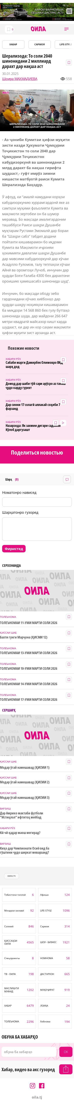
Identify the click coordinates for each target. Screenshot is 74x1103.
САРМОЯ (39, 44)
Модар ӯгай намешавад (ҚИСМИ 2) (25, 782)
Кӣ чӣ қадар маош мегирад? (20, 833)
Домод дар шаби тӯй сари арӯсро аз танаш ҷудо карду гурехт (36, 386)
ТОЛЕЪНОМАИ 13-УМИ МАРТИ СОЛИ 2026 (28, 653)
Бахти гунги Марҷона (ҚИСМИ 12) (23, 637)
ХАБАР (13, 44)
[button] (66, 29)
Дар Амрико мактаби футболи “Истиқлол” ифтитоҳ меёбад (21, 815)
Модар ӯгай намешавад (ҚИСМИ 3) (25, 797)
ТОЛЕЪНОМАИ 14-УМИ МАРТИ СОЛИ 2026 (28, 684)
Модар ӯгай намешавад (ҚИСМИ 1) (25, 767)
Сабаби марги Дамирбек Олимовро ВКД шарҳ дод (34, 364)
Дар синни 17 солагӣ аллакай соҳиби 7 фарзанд (33, 407)
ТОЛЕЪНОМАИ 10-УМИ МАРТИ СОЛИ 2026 (28, 668)
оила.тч (11, 876)
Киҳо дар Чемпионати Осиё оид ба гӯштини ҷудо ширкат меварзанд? (24, 850)
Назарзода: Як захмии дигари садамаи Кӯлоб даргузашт (33, 428)
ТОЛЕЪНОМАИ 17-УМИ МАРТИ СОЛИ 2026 (28, 699)
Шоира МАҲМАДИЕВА (19, 79)
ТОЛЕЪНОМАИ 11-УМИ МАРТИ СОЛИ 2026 (28, 623)
